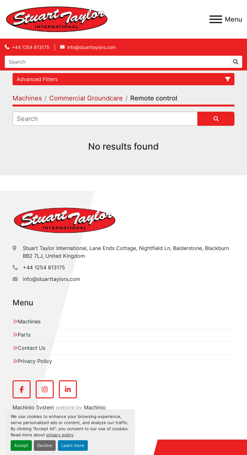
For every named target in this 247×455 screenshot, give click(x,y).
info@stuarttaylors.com (91, 47)
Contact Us (31, 348)
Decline (44, 445)
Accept (21, 445)
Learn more (72, 445)
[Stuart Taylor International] (65, 220)
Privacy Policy (35, 361)
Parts (24, 334)
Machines (29, 321)
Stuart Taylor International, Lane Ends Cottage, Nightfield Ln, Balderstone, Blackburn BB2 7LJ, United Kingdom (126, 252)
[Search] (117, 62)
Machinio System (33, 407)
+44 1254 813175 (31, 47)
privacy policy (59, 434)
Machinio (95, 407)
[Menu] (215, 19)
